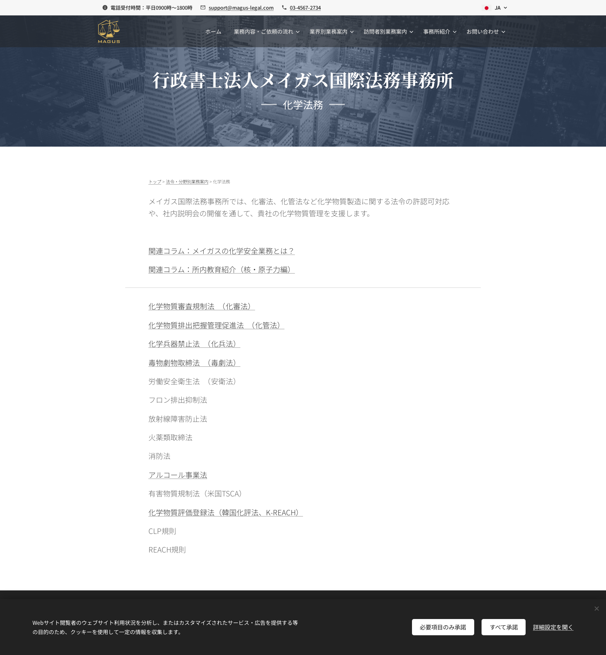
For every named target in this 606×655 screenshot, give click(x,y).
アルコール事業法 (177, 474)
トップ (154, 181)
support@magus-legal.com (241, 7)
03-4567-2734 (305, 7)
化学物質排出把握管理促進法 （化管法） (216, 325)
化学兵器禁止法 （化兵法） (194, 343)
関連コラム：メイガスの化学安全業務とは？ (221, 250)
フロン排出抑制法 (177, 399)
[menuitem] (215, 31)
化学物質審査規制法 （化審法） (201, 306)
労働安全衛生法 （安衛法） (194, 381)
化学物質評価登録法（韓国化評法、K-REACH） (225, 512)
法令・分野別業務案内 (187, 181)
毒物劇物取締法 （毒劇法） (194, 362)
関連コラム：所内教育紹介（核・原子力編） (221, 269)
